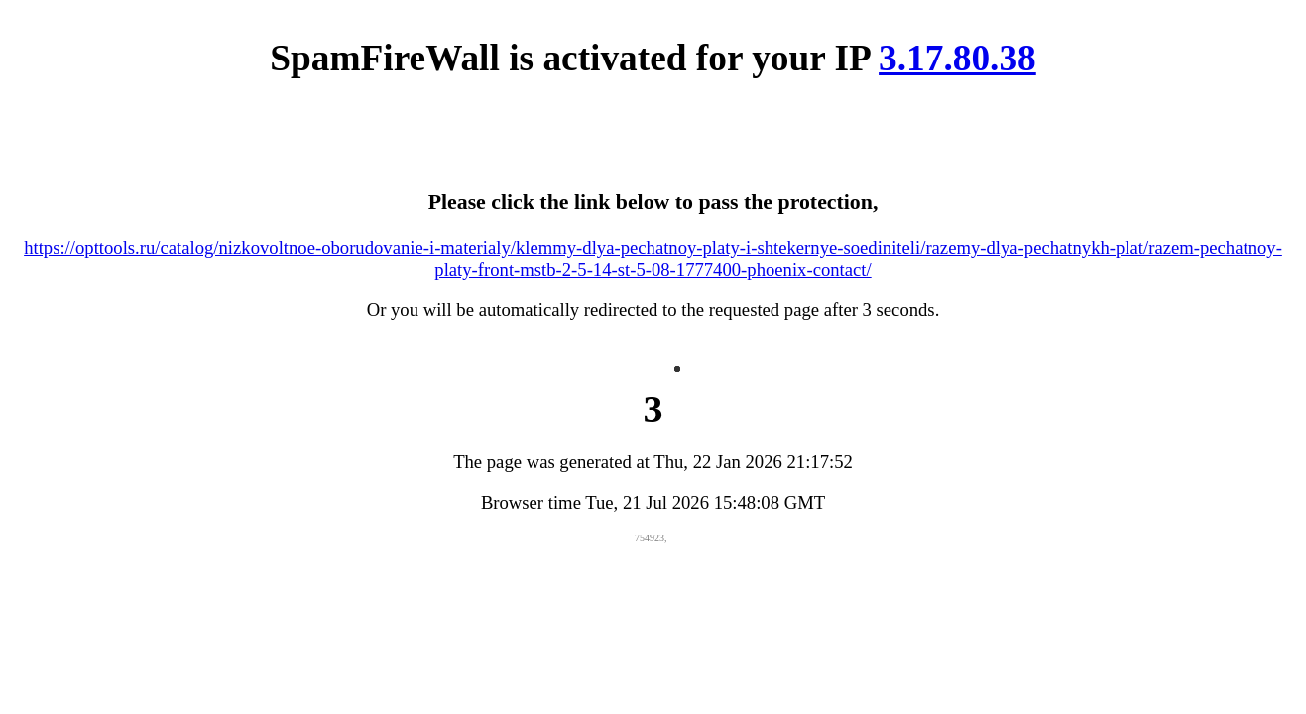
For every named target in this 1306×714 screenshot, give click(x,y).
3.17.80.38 (957, 58)
